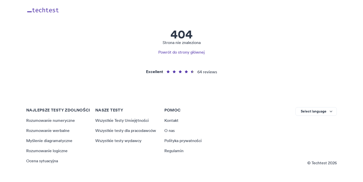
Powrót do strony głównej (181, 52)
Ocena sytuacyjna (42, 160)
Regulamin (174, 150)
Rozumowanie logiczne (47, 150)
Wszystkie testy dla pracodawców (125, 130)
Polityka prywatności (183, 140)
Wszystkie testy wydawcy (118, 140)
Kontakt (171, 120)
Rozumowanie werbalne (48, 130)
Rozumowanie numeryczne (50, 120)
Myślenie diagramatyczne (49, 140)
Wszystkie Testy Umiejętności (122, 120)
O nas (169, 130)
